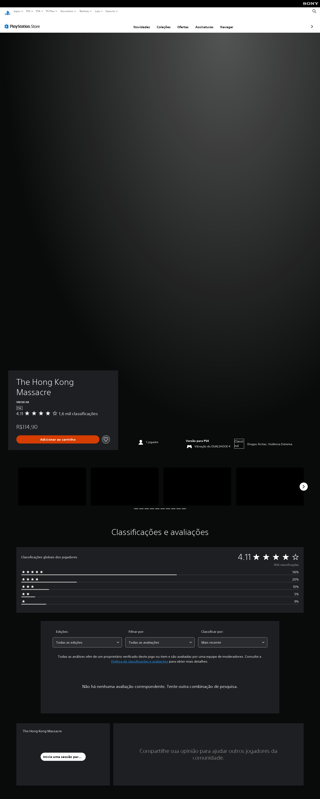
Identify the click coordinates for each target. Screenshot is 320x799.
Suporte (110, 11)
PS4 (38, 11)
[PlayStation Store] (23, 22)
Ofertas (159, 23)
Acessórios (66, 11)
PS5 (28, 11)
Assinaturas (180, 23)
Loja (97, 11)
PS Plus (50, 11)
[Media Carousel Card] (52, 483)
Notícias (84, 11)
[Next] (304, 483)
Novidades (118, 23)
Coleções (140, 23)
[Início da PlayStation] (7, 11)
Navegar (202, 23)
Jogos (17, 11)
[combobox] (87, 638)
